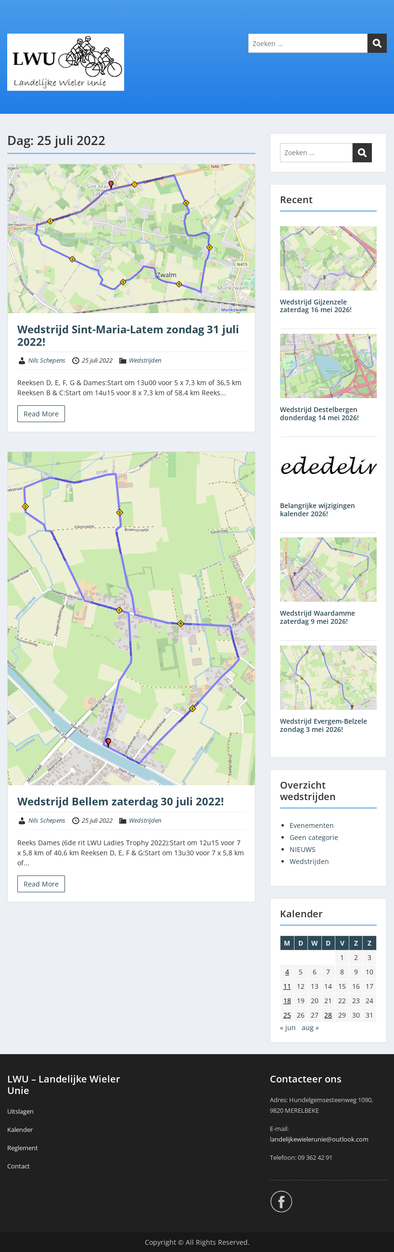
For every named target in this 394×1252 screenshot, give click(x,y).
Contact (18, 1166)
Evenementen (312, 825)
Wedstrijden (145, 360)
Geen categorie (314, 837)
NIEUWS (303, 849)
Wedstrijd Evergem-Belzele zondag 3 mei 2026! (323, 725)
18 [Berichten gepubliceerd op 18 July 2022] (287, 1000)
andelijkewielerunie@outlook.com (320, 1139)
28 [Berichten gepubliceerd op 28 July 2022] (328, 1015)
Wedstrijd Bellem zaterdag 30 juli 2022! (120, 801)
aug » (310, 1027)
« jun (288, 1027)
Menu (17, 27)
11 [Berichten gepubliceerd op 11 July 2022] (287, 986)
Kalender (20, 1129)
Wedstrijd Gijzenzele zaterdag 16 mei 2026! (316, 306)
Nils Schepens (46, 360)
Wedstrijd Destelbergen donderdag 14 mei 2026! (319, 413)
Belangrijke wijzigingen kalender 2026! (317, 509)
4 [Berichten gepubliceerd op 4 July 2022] (287, 971)
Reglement (22, 1147)
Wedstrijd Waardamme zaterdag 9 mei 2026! (317, 617)
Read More (41, 413)
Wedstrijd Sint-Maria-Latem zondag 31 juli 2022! (128, 335)
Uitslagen (20, 1111)
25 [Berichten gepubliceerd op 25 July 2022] (287, 1015)
